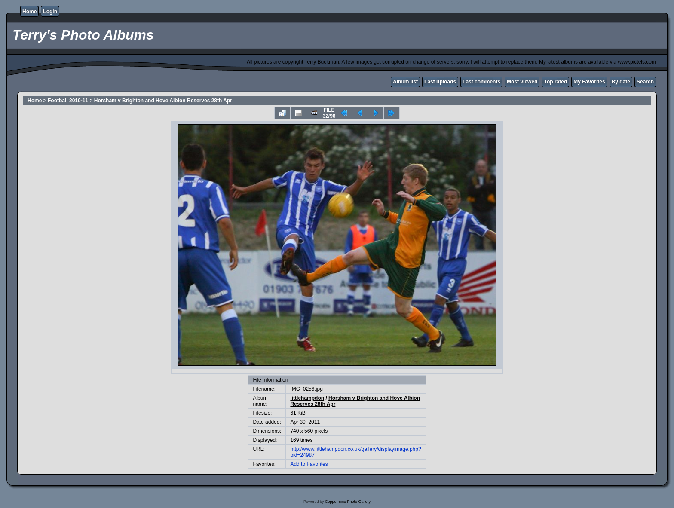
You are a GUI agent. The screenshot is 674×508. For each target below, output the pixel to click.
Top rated (555, 82)
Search (645, 82)
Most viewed (522, 82)
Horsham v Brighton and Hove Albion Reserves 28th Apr (163, 101)
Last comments (481, 82)
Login (50, 12)
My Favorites (589, 82)
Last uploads (440, 82)
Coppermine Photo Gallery (348, 501)
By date (621, 82)
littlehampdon (307, 398)
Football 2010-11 (68, 101)
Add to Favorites (309, 464)
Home (29, 12)
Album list (405, 82)
